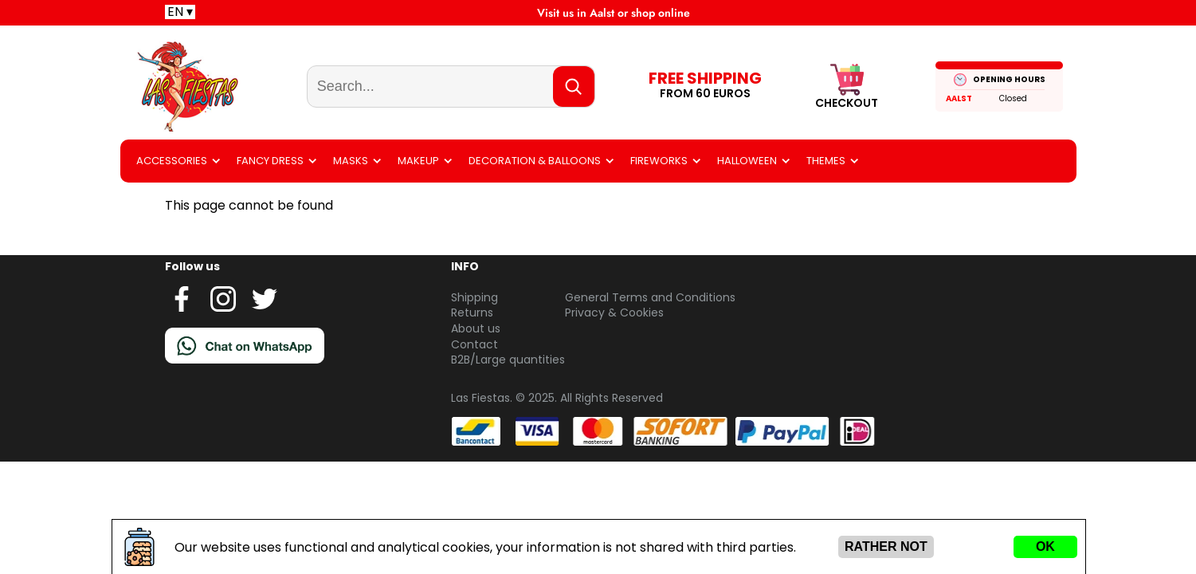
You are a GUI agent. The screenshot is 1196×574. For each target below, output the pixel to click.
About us (475, 328)
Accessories (171, 160)
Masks (350, 160)
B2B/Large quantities (508, 360)
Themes (825, 160)
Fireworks (659, 160)
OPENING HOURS (1009, 79)
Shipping (474, 297)
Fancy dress (270, 160)
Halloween (747, 160)
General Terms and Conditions (650, 297)
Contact (474, 344)
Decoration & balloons (535, 160)
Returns (472, 312)
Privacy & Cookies (614, 312)
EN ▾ (180, 12)
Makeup (418, 160)
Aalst (959, 98)
